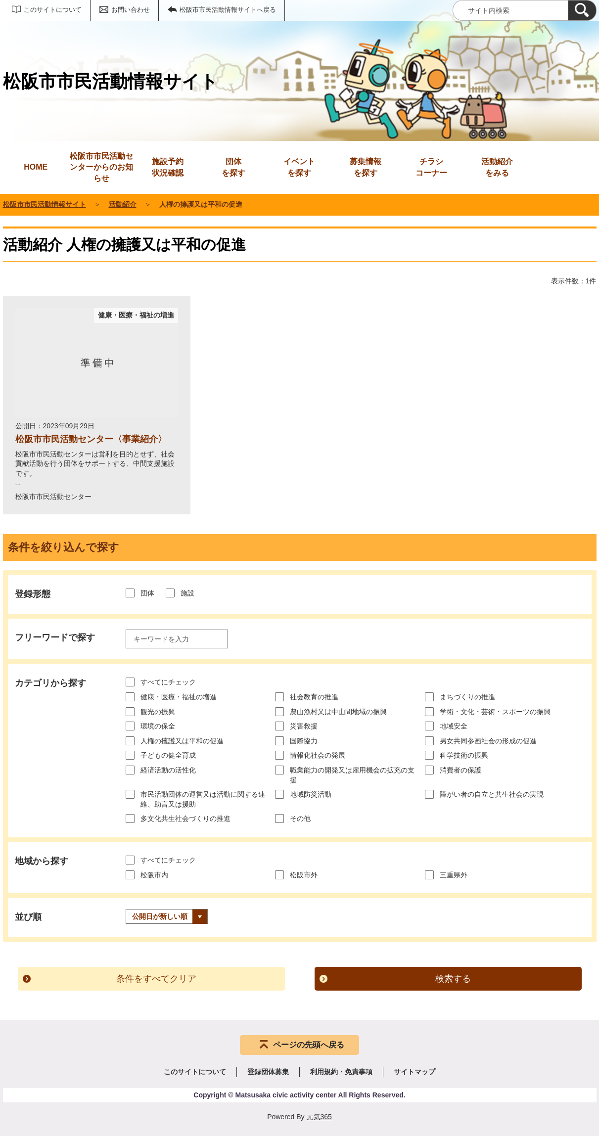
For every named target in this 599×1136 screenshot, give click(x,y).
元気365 (319, 1117)
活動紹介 (123, 204)
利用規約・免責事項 (341, 1072)
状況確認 (168, 166)
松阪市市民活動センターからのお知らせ (101, 167)
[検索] (582, 10)
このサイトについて (53, 9)
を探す (233, 166)
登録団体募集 (268, 1072)
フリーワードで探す (55, 637)
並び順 (28, 917)
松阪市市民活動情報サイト (44, 204)
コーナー (431, 166)
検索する (453, 979)
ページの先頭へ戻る (308, 1045)
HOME (35, 167)
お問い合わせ (130, 9)
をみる (497, 166)
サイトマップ (414, 1072)
